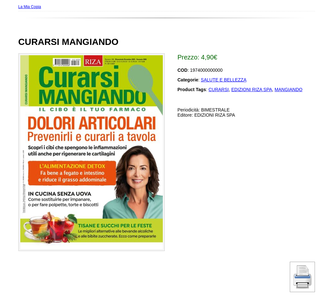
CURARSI (219, 89)
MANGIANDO (288, 89)
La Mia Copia (29, 7)
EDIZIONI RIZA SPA (251, 89)
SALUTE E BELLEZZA (224, 79)
